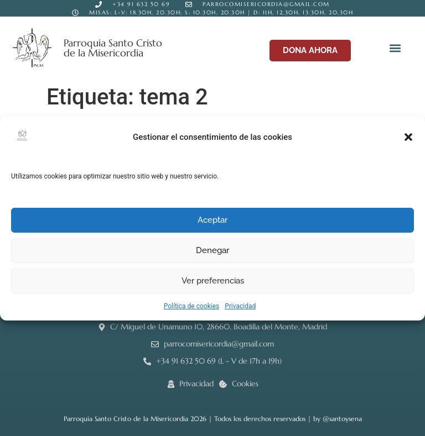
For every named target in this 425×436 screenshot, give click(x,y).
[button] (408, 137)
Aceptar (212, 220)
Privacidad (240, 306)
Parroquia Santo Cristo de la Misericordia (113, 47)
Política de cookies (192, 306)
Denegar (212, 250)
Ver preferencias (213, 281)
